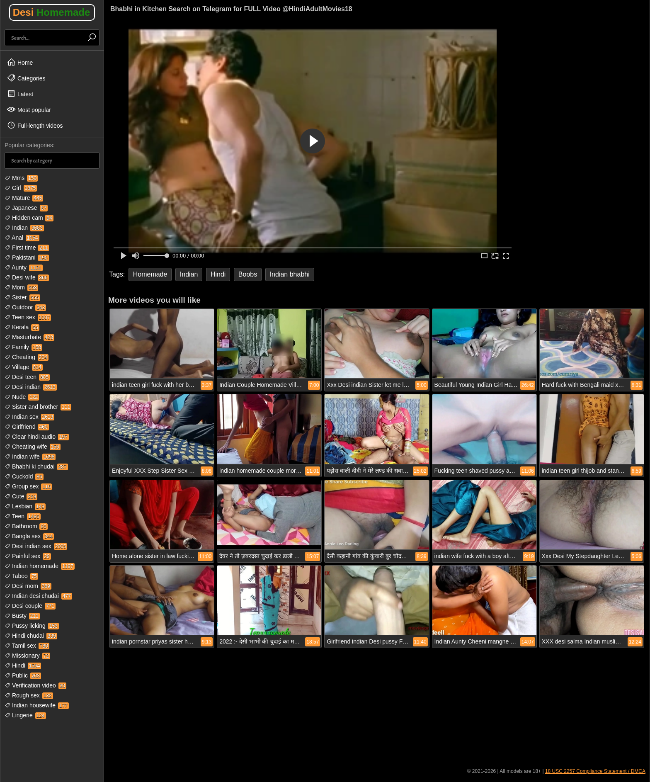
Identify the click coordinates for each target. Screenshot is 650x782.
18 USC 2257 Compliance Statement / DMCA (595, 771)
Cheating (27, 357)
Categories (26, 78)
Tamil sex (27, 645)
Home (20, 62)
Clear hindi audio (37, 436)
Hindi (23, 665)
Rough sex (29, 695)
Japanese (26, 207)
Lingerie (25, 715)
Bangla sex (29, 536)
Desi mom (28, 586)
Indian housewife (37, 705)
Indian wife (30, 456)
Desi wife (27, 277)
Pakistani (27, 257)
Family (23, 347)
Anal (22, 237)
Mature (24, 197)
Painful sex (28, 556)
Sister (22, 297)
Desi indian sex (36, 546)
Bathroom (26, 526)
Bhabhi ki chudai (36, 466)
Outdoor (25, 307)
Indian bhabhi (290, 274)
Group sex (28, 486)
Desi (51, 12)
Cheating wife (33, 446)
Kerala (22, 327)
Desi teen (27, 377)
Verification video (35, 685)
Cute (21, 496)
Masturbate (29, 337)
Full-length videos (35, 125)
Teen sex (28, 317)
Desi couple (30, 605)
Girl (21, 188)
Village (24, 367)
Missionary (27, 655)
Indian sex (29, 416)
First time (27, 247)
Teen (23, 516)
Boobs (247, 274)
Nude (22, 396)
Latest (20, 93)
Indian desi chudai (38, 596)
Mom (21, 287)
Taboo (21, 576)
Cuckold (24, 476)
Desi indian (31, 387)
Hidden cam (29, 217)
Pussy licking (32, 625)
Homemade (150, 274)
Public (23, 675)
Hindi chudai (31, 635)
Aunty (24, 267)
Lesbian (25, 506)
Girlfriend (27, 426)
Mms (21, 178)
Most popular (29, 109)
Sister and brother (38, 406)
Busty (22, 615)
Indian (24, 227)
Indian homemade (40, 566)
